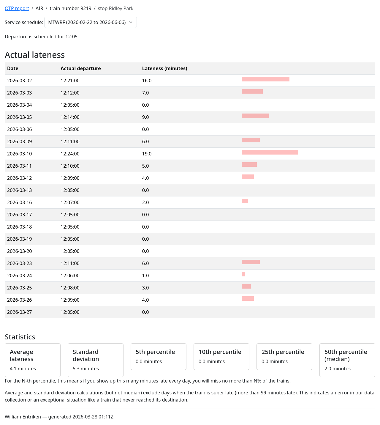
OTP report (17, 8)
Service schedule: (24, 22)
